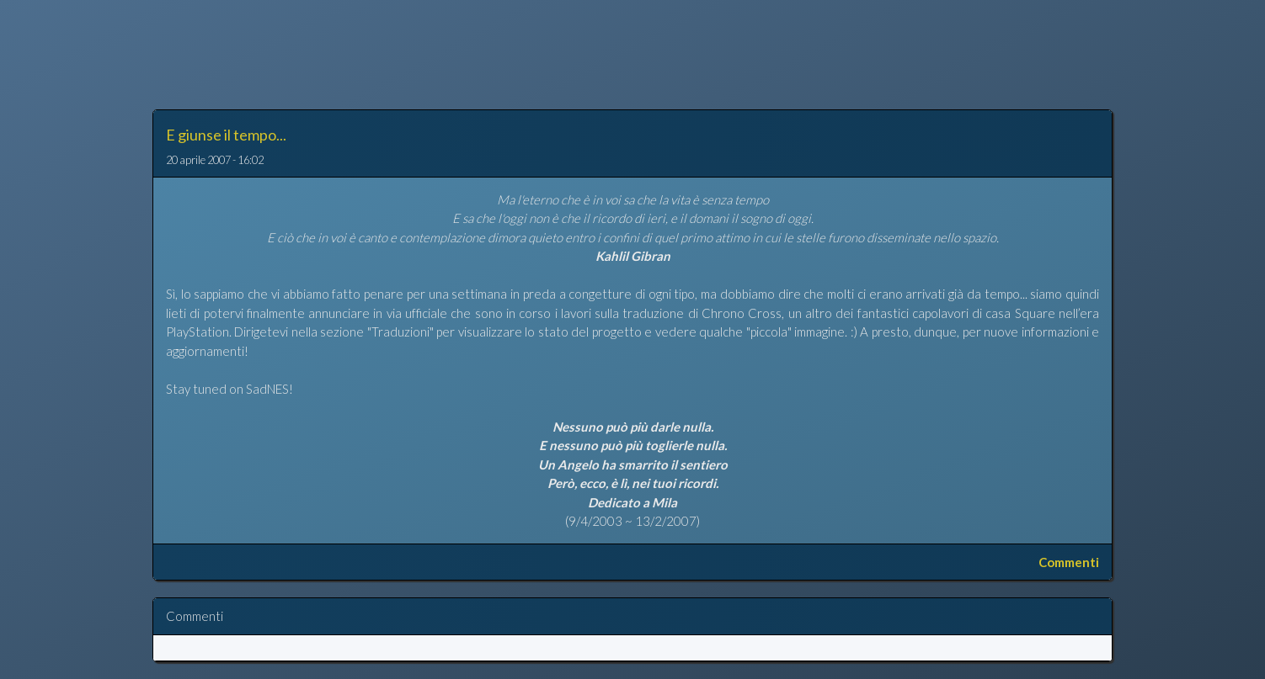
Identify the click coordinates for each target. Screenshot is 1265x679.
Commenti (1068, 562)
